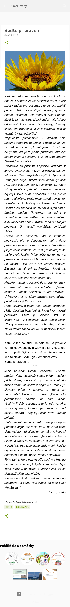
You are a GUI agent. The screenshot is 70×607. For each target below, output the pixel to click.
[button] (6, 42)
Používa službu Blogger (35, 594)
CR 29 (9, 507)
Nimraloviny (18, 6)
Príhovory (22, 507)
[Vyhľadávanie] (65, 5)
